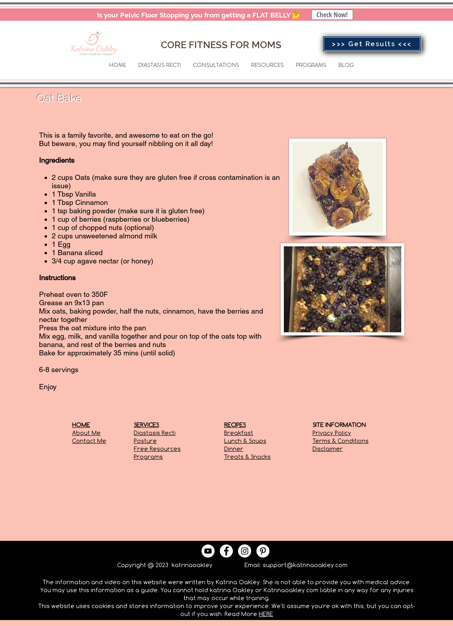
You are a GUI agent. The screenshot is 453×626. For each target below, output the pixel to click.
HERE (266, 614)
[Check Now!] (332, 15)
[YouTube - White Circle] (208, 551)
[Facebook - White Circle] (226, 551)
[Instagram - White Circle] (244, 551)
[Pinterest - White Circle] (262, 551)
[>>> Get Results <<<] (372, 44)
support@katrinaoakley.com (305, 565)
